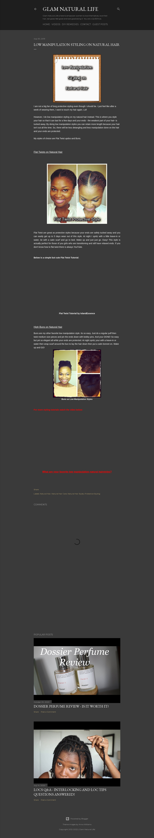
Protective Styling (92, 494)
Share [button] (36, 489)
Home (46, 24)
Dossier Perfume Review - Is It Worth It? (71, 706)
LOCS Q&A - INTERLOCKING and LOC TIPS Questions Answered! (70, 792)
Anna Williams (85, 824)
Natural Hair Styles (76, 494)
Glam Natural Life (70, 8)
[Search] (118, 8)
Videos (56, 24)
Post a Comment (48, 712)
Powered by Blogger (77, 819)
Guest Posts (100, 24)
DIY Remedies (70, 24)
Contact (85, 24)
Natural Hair (45, 494)
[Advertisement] (77, 605)
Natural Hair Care (59, 494)
